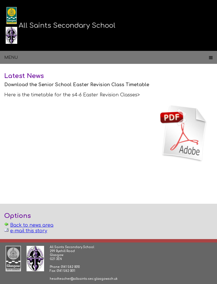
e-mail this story (28, 230)
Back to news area (31, 225)
